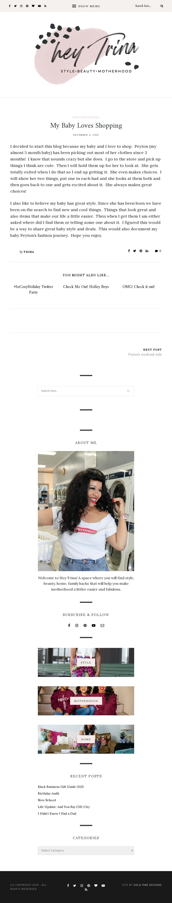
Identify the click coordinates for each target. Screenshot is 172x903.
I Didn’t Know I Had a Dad (57, 813)
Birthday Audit (48, 793)
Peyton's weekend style (145, 355)
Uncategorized (86, 117)
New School (47, 800)
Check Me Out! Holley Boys (86, 286)
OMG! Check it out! (139, 286)
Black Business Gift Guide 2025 (61, 787)
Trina (29, 252)
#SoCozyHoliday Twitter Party (33, 289)
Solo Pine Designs (147, 885)
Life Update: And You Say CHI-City (64, 807)
